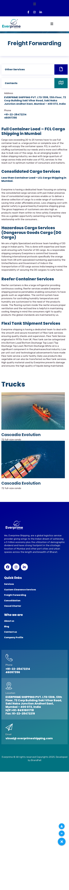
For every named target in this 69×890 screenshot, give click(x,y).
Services (9, 584)
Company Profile (13, 637)
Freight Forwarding (15, 595)
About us (9, 620)
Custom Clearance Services (20, 589)
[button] (34, 4)
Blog (6, 626)
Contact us (10, 631)
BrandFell (36, 760)
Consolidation (12, 600)
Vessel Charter (12, 606)
